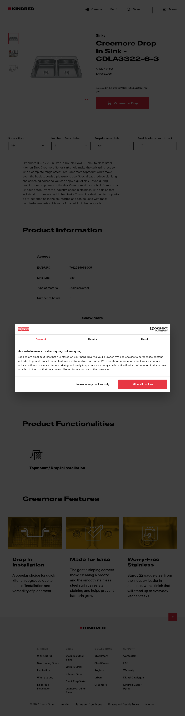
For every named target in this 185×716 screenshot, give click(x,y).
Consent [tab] (41, 339)
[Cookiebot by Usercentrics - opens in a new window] (152, 329)
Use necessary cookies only (92, 384)
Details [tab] (92, 339)
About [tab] (144, 339)
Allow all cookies (142, 384)
